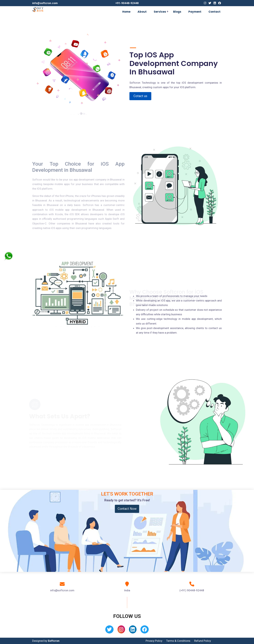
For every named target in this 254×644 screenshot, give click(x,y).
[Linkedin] (215, 3)
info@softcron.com (45, 3)
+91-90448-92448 (127, 3)
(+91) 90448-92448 (191, 590)
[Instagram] (205, 3)
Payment (194, 12)
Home (126, 12)
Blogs (177, 12)
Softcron (53, 640)
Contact (214, 12)
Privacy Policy (154, 640)
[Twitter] (210, 3)
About (142, 12)
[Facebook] (219, 3)
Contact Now (127, 509)
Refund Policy (202, 640)
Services (160, 12)
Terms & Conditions (178, 640)
